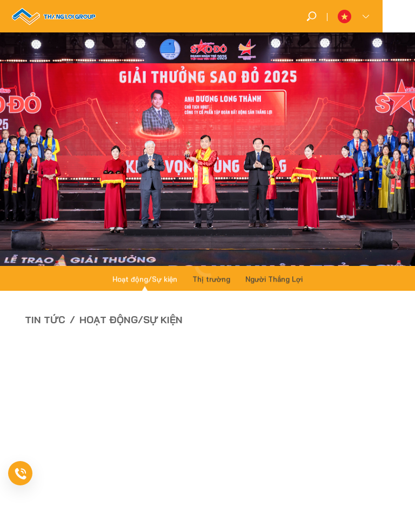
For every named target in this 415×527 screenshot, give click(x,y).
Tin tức (45, 319)
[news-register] (35, 473)
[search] (311, 15)
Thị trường (211, 280)
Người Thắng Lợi (274, 280)
